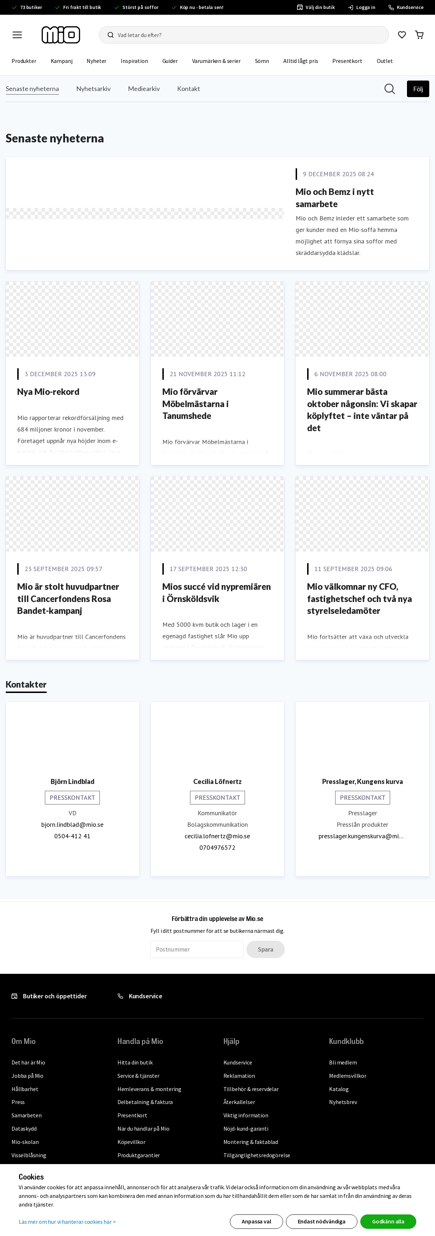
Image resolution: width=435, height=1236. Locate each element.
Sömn (265, 60)
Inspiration (138, 60)
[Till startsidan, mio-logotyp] (61, 35)
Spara (265, 949)
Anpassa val (256, 1221)
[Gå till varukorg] (419, 35)
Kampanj (65, 60)
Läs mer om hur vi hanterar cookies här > (67, 1221)
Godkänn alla (388, 1221)
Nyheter (100, 60)
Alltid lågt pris (304, 60)
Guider (173, 60)
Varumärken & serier (220, 60)
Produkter (27, 60)
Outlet (388, 60)
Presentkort (350, 60)
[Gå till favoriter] (402, 35)
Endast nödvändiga (322, 1221)
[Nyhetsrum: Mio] (217, 487)
